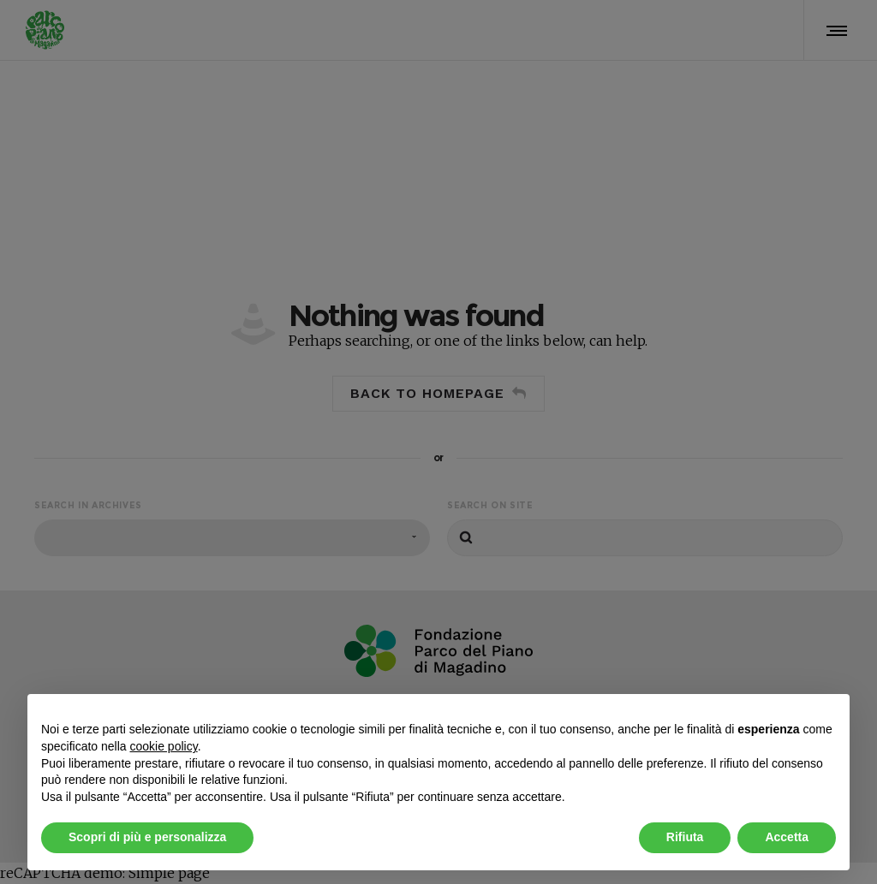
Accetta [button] (786, 837)
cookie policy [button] (164, 746)
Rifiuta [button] (685, 837)
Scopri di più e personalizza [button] (147, 837)
